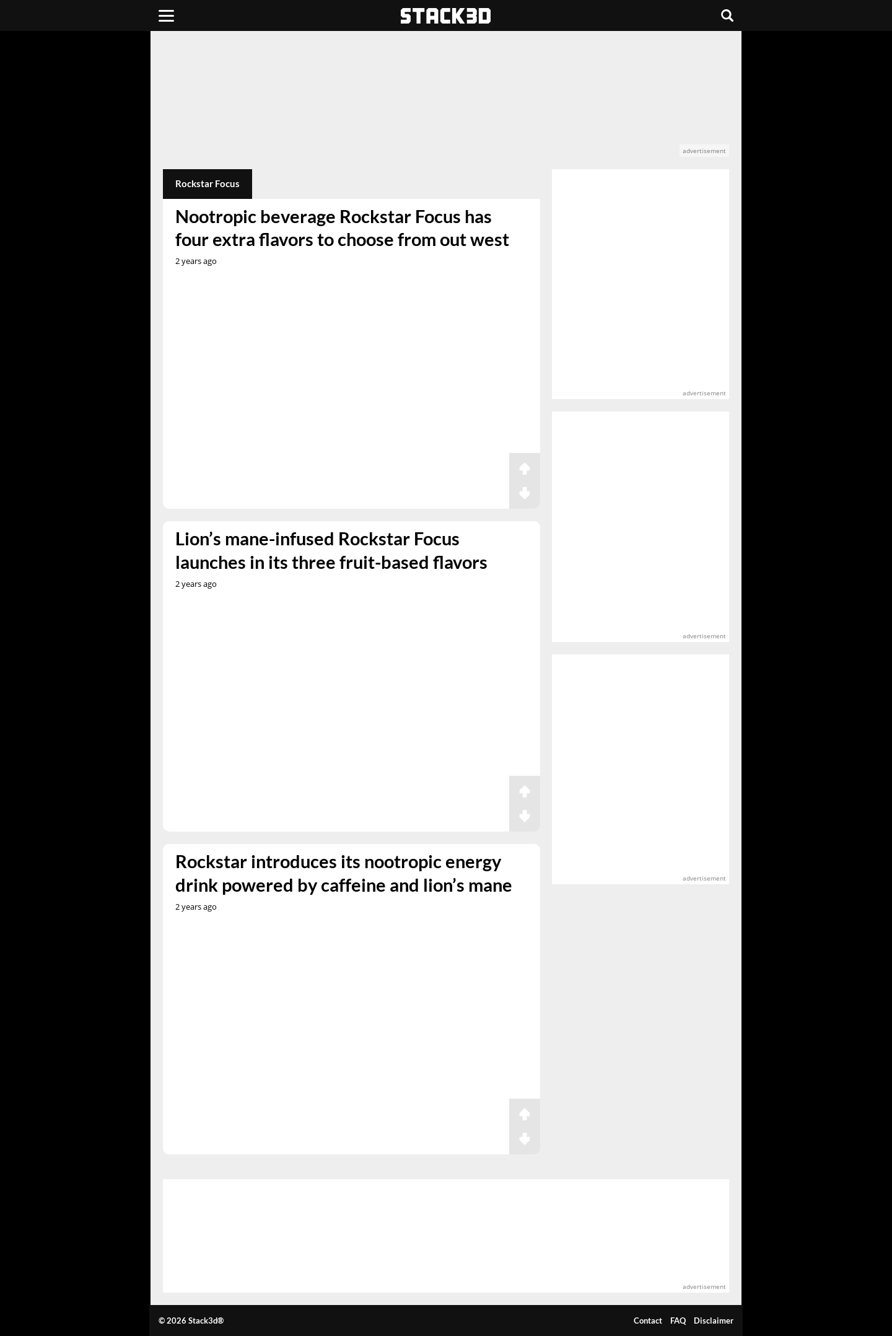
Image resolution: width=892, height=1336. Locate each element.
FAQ (678, 1320)
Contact (648, 1320)
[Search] (727, 15)
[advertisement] (446, 100)
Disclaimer (713, 1320)
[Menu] (166, 15)
